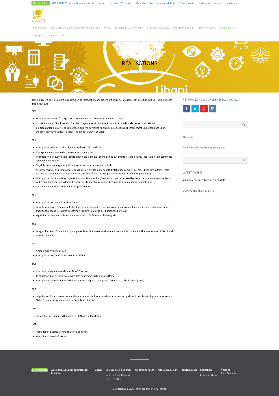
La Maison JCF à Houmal (128, 27)
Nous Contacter (55, 35)
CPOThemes (160, 388)
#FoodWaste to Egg (158, 27)
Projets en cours (207, 27)
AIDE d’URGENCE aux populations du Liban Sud (75, 27)
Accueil (107, 27)
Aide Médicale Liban (183, 27)
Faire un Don (40, 27)
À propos (38, 35)
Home (130, 72)
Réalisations (226, 27)
